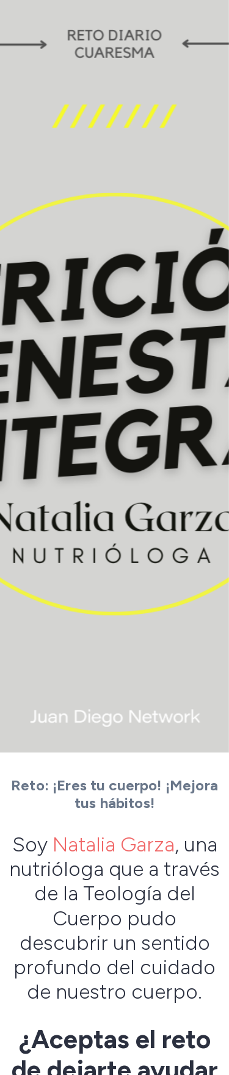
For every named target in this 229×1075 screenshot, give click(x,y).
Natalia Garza (114, 844)
